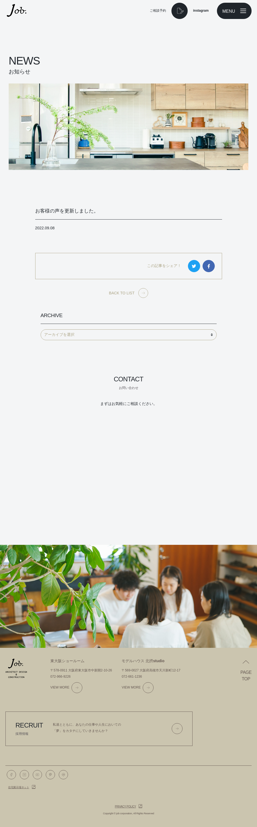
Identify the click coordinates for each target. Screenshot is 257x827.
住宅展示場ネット (18, 787)
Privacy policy (125, 806)
